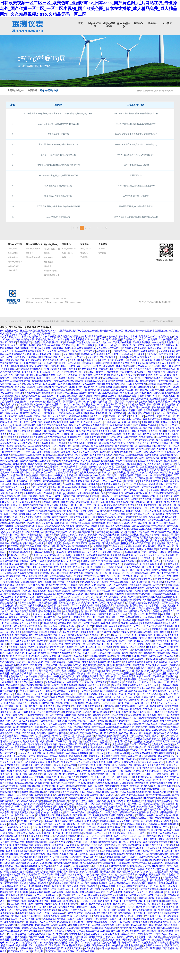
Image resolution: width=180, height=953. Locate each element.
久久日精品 (61, 942)
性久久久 (96, 342)
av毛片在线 (48, 821)
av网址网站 (84, 845)
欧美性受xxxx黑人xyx (19, 555)
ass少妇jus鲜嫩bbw (131, 930)
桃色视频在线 (72, 892)
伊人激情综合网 (95, 458)
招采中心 (152, 23)
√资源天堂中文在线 (72, 401)
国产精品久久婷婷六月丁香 (95, 425)
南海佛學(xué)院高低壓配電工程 (58, 196)
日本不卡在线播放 (163, 378)
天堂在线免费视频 (145, 401)
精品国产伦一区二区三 (69, 718)
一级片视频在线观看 (50, 401)
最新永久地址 (91, 360)
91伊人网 (164, 632)
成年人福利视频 (124, 366)
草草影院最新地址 (77, 552)
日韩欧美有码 (98, 502)
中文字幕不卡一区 (108, 629)
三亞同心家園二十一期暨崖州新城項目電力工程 (58, 124)
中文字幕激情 (118, 818)
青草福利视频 (63, 703)
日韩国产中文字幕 (167, 759)
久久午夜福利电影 (139, 582)
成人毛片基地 (157, 452)
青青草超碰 (145, 499)
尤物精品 (168, 487)
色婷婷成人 (37, 413)
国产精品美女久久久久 (137, 854)
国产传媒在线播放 (141, 922)
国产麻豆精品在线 (51, 738)
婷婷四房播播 (100, 865)
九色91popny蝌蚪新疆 (11, 425)
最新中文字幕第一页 (150, 534)
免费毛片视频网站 (115, 384)
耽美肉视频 (47, 729)
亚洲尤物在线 (35, 824)
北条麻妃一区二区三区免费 (76, 478)
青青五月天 (168, 534)
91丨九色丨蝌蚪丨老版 (158, 682)
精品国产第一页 (140, 398)
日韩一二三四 (171, 650)
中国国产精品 (90, 390)
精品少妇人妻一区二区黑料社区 (157, 602)
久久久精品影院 (34, 360)
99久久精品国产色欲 (161, 336)
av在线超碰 (27, 679)
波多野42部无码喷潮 (23, 727)
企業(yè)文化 (13, 253)
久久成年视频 (70, 354)
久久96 (103, 452)
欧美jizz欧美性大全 (75, 555)
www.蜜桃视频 (111, 848)
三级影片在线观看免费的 (160, 384)
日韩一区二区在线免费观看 (105, 727)
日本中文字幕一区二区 (164, 523)
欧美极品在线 (40, 591)
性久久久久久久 (108, 795)
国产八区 (101, 632)
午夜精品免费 (103, 351)
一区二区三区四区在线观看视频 (90, 762)
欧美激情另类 (153, 907)
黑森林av (110, 502)
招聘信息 (102, 253)
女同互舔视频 (161, 806)
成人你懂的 (152, 354)
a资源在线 (55, 460)
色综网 (49, 928)
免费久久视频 (93, 670)
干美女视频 (23, 792)
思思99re (159, 564)
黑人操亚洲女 (7, 564)
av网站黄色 (29, 523)
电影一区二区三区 (168, 484)
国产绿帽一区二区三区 (29, 821)
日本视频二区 (127, 392)
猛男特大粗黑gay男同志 (84, 591)
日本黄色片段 (169, 404)
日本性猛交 (97, 398)
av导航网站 (45, 348)
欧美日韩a (71, 786)
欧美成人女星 (49, 369)
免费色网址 (143, 469)
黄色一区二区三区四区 (125, 836)
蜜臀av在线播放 (96, 620)
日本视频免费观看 (136, 404)
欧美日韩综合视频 (57, 732)
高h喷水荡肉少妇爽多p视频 (98, 381)
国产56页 (15, 499)
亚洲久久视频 (51, 508)
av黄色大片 (53, 647)
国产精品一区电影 (90, 824)
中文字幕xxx (102, 528)
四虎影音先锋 (152, 588)
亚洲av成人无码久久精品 (23, 641)
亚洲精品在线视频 (163, 638)
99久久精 (89, 874)
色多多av (93, 907)
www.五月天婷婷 (82, 727)
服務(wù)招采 (85, 248)
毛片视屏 (54, 366)
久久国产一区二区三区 (37, 487)
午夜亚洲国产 (40, 907)
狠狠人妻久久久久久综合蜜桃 (95, 463)
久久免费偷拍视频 (9, 886)
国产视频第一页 (45, 407)
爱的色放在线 (157, 789)
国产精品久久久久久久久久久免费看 (139, 339)
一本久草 (83, 904)
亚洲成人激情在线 (86, 750)
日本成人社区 (50, 384)
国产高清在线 (156, 582)
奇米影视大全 (71, 475)
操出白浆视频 (39, 484)
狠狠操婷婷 (84, 354)
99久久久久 (110, 936)
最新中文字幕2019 (76, 443)
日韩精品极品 (127, 475)
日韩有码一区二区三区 (91, 564)
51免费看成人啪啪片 (44, 803)
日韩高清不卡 (131, 608)
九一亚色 (111, 576)
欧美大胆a (83, 836)
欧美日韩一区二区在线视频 (150, 676)
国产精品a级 (162, 508)
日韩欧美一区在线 (24, 629)
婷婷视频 (93, 540)
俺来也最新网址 (91, 428)
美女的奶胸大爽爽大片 (86, 472)
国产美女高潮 (51, 780)
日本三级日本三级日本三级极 (138, 661)
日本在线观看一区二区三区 (100, 644)
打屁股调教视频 (74, 833)
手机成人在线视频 (119, 582)
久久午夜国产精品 (132, 434)
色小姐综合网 (117, 499)
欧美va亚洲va (134, 407)
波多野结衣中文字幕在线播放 (54, 857)
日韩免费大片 (48, 930)
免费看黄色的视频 (50, 502)
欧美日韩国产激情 (138, 656)
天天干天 (158, 357)
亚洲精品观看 (139, 883)
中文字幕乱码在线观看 (140, 585)
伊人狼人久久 (33, 836)
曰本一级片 (149, 508)
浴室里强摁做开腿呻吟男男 (125, 623)
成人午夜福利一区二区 (24, 756)
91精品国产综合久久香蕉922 (160, 345)
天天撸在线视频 (97, 487)
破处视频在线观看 (17, 647)
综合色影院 (148, 564)
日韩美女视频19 (88, 632)
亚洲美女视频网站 (68, 688)
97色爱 (35, 342)
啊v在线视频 (147, 919)
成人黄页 (51, 375)
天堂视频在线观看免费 (15, 593)
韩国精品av (42, 756)
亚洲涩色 (145, 786)
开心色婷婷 (31, 511)
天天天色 (87, 549)
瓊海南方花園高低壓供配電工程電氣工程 (58, 155)
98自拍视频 (45, 392)
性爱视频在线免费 (168, 797)
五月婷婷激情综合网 (162, 499)
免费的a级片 (75, 390)
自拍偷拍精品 (7, 865)
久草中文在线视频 (86, 765)
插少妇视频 (135, 919)
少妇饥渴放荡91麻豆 (34, 762)
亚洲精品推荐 (24, 342)
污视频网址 (159, 670)
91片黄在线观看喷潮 (36, 842)
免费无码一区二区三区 (33, 928)
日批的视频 (139, 673)
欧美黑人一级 (87, 605)
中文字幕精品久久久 (10, 336)
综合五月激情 (167, 472)
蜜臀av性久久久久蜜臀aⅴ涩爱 (115, 741)
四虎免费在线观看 (92, 706)
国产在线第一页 (124, 664)
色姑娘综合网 (83, 502)
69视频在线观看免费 (57, 425)
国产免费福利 (54, 484)
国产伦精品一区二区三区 (121, 573)
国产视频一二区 (52, 410)
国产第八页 (56, 679)
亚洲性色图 (6, 463)
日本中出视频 (48, 703)
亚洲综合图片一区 (13, 517)
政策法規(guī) (67, 257)
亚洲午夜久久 (154, 392)
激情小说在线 (132, 499)
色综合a (51, 842)
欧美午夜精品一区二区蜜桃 (147, 366)
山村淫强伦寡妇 (133, 511)
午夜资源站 (18, 608)
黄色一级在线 (124, 724)
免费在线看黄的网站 (136, 463)
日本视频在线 (36, 771)
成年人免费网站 (129, 561)
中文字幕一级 (144, 904)
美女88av (107, 342)
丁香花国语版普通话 (164, 753)
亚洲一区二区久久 (128, 732)
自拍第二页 (48, 455)
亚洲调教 (78, 694)
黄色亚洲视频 (69, 419)
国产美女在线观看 (109, 558)
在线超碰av (31, 620)
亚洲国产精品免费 (92, 469)
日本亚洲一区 (11, 718)
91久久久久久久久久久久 (147, 555)
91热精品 (23, 718)
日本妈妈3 (28, 517)
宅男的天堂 (144, 336)
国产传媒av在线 (71, 511)
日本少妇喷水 (155, 463)
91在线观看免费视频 (20, 381)
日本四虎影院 (48, 458)
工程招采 (84, 257)
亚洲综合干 (139, 354)
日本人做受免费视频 (93, 768)
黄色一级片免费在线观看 (46, 404)
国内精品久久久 (36, 661)
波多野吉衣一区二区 (168, 546)
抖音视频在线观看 (59, 883)
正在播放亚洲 (150, 546)
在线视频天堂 (88, 404)
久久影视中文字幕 (152, 617)
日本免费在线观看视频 (164, 369)
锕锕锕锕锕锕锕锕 (20, 366)
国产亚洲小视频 (43, 490)
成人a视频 (81, 431)
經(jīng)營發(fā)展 (150, 91)
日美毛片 (98, 375)
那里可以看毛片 (21, 390)
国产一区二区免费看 (67, 375)
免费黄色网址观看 (41, 848)
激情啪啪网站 (167, 812)
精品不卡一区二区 (121, 635)
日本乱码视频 (109, 706)
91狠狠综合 (110, 928)
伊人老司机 (10, 567)
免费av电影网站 (80, 487)
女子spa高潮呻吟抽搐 (120, 883)
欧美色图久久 (89, 641)
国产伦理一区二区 (25, 839)
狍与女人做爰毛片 (32, 384)
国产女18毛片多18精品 (26, 357)
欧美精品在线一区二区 (91, 732)
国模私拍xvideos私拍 (145, 573)
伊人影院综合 (68, 783)
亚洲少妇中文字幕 (74, 913)
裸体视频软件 (74, 437)
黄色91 (18, 466)
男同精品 (85, 561)
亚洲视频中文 (97, 715)
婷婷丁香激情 (146, 413)
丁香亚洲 (141, 936)
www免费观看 (168, 363)
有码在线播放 (131, 437)
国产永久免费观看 (126, 517)
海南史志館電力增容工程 (58, 134)
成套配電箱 (48, 262)
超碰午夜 (50, 691)
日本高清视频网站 (165, 898)
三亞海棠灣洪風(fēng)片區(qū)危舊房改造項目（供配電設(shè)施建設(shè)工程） (58, 113)
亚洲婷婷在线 (110, 691)
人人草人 (17, 384)
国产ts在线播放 (170, 768)
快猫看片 (20, 815)
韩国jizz (101, 384)
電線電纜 (47, 266)
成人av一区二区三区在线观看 (60, 496)
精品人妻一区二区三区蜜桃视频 (114, 514)
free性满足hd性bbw (168, 833)
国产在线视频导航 (128, 638)
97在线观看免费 (51, 434)
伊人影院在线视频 (24, 573)
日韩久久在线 (61, 865)
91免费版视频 (98, 546)
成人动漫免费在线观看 (141, 753)
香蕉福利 (44, 576)
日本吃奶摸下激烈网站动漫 (63, 901)
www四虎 (127, 667)
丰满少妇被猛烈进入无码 (103, 517)
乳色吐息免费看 (108, 942)
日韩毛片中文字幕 (52, 478)
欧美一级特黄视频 (131, 422)
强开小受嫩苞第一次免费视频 (127, 709)
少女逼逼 (20, 656)
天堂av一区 (16, 505)
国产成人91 (79, 729)
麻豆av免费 (70, 342)
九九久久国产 (59, 416)
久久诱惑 (37, 437)
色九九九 (11, 478)
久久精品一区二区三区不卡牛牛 (76, 505)
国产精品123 (29, 425)
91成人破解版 (52, 505)
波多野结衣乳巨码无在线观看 (138, 428)
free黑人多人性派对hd (149, 694)
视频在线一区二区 (26, 407)
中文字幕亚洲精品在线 (162, 443)
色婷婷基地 (37, 508)
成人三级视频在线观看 (120, 537)
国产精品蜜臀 (64, 623)
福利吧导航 (34, 774)
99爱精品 (106, 635)
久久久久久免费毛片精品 (116, 549)
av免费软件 (108, 508)
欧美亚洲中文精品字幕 (110, 729)
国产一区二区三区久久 (138, 744)
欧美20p (58, 407)
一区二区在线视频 (152, 511)
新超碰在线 (21, 401)
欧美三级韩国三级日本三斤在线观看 (79, 629)
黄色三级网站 (52, 605)
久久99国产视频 (145, 806)
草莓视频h (71, 765)
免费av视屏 (50, 534)
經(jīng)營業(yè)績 (49, 90)
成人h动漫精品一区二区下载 (27, 481)
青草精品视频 (27, 871)
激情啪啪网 (92, 729)
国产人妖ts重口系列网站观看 (85, 434)
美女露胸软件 (78, 703)
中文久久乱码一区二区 (128, 821)
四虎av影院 (75, 800)
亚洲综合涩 (16, 759)
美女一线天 (38, 543)
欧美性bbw (44, 549)
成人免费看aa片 (170, 561)
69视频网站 (58, 348)
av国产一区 (57, 685)
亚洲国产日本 (39, 431)
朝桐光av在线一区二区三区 (87, 508)
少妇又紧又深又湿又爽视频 (20, 860)
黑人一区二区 (135, 803)
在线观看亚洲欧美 (127, 395)
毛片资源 (117, 685)
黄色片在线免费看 (22, 484)
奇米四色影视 (158, 526)
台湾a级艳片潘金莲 (101, 354)
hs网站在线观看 (167, 395)
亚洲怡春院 (10, 703)
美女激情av (155, 540)
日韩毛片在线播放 (55, 523)
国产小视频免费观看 (38, 901)
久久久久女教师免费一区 (69, 469)
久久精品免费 (158, 620)
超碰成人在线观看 (15, 360)
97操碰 (82, 466)
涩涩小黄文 (109, 939)
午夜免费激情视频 (86, 419)
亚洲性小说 (168, 540)
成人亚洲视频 (105, 608)
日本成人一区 (137, 416)
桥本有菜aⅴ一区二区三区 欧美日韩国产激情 (74, 392)
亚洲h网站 (99, 724)
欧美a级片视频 (48, 623)
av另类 (34, 443)
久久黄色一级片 (140, 452)
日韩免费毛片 (73, 528)
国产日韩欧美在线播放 (69, 336)
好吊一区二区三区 (86, 366)
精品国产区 (131, 886)
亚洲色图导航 (146, 638)
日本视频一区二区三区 (53, 833)
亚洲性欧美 (80, 617)
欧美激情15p (25, 514)
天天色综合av (171, 342)
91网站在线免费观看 (42, 552)
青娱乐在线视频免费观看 (107, 531)
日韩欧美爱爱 (7, 750)
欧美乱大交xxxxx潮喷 (95, 576)
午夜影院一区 (152, 416)
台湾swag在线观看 (163, 800)
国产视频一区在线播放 (66, 582)
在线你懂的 (58, 892)
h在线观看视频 (42, 783)
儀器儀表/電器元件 (51, 275)
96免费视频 (105, 709)
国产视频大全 (51, 413)
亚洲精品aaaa (138, 774)
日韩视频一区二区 (70, 452)
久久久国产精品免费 (67, 369)
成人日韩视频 (165, 836)
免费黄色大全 (146, 579)
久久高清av (25, 827)
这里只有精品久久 (132, 564)
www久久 (98, 422)
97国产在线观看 (108, 357)
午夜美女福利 (157, 431)
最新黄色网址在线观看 (139, 827)
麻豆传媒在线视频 (24, 537)
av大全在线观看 (156, 939)
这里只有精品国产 (52, 419)
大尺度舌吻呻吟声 (111, 469)
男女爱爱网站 (142, 390)
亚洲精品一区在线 (143, 641)
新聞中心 (138, 23)
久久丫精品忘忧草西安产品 (162, 493)
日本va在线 (81, 771)
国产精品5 (134, 895)
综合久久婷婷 (22, 682)
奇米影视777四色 (99, 481)
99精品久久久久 (37, 528)
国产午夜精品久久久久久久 (156, 434)
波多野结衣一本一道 (75, 372)
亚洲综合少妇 (87, 889)
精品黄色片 (60, 638)
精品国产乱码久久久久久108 (112, 614)
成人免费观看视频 (124, 446)
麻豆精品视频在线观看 (19, 552)
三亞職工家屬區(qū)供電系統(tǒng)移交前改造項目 (58, 206)
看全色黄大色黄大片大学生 (156, 842)
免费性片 (80, 818)
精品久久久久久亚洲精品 (44, 336)
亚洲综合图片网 (112, 422)
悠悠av (62, 806)
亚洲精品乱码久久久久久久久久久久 (78, 520)
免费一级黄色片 (14, 715)
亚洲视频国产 (86, 531)
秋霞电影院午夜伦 (170, 410)
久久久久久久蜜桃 (68, 904)
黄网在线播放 (102, 735)
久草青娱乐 (45, 443)
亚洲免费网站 (53, 762)
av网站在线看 (65, 659)
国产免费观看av (116, 511)
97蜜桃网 (86, 945)
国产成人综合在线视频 (108, 339)
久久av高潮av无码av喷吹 (108, 348)
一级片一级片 (145, 593)
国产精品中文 (153, 458)
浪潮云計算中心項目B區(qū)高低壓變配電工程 (58, 144)
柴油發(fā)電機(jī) (51, 271)
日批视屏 (121, 357)
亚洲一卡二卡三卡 (58, 387)
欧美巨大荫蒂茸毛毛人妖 (150, 460)
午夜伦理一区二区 (59, 390)
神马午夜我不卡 (134, 617)
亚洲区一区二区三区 (125, 644)
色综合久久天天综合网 (99, 685)
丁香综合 (93, 496)
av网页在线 (158, 762)
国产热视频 (82, 496)
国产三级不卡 (113, 774)
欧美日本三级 (29, 732)
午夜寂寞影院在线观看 (46, 635)
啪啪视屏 (103, 369)
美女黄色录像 (25, 437)
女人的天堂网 (91, 387)
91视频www (68, 570)
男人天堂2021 (82, 939)
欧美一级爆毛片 (128, 676)
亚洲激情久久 (129, 469)
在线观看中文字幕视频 (77, 753)
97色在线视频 (99, 585)
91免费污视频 (149, 549)
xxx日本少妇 (12, 942)
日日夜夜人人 (66, 508)
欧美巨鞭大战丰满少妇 (50, 632)
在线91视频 (60, 670)
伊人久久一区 (98, 416)
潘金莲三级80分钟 (53, 617)
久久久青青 (25, 797)
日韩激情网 (124, 431)
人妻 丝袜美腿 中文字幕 (117, 753)
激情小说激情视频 (133, 945)
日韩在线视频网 (29, 582)
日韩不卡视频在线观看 (48, 452)
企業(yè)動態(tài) (69, 248)
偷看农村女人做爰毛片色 (29, 478)
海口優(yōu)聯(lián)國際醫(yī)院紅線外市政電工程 (58, 165)
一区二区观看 (123, 703)
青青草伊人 (21, 446)
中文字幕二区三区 (39, 390)
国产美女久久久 (161, 641)
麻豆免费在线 (133, 602)
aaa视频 (142, 682)
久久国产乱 (63, 534)
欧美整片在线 (20, 744)
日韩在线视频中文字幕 (50, 611)
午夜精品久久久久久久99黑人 (25, 623)
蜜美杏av (74, 564)
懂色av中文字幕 (14, 449)
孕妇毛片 (172, 886)
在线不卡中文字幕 (116, 868)
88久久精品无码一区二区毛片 (111, 404)
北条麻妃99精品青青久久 (163, 611)
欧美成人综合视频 (162, 792)
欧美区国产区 (114, 762)
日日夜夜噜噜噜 (94, 567)
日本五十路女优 (95, 372)
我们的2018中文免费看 (107, 596)
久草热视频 (104, 390)
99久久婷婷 (33, 401)
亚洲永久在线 (52, 851)
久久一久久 (72, 877)
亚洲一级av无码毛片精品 (77, 481)
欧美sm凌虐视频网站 (42, 381)
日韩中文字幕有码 (128, 336)
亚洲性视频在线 (165, 381)
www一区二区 (42, 679)
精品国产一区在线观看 (164, 593)
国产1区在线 (43, 913)
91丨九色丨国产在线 (123, 458)
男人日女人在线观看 (25, 387)
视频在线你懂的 (46, 582)
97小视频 (153, 484)
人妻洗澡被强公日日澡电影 (138, 360)
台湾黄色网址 (87, 511)
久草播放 (175, 528)
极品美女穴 (96, 939)
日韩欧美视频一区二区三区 (14, 706)
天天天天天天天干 (61, 517)
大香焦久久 (115, 345)
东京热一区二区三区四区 (75, 543)
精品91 (54, 688)
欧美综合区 (64, 537)
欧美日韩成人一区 (45, 815)
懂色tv (138, 839)
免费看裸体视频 (147, 437)
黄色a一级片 (35, 833)
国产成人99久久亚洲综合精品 (99, 579)
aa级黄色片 (40, 673)
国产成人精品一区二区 (122, 390)
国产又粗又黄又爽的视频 (64, 446)
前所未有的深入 (60, 440)
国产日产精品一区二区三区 (91, 599)
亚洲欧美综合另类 (150, 422)
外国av (51, 472)
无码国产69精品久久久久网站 (60, 951)
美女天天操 (29, 741)
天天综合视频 (107, 664)
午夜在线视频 (124, 863)
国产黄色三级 (86, 395)
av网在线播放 (111, 372)
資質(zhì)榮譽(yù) (15, 262)
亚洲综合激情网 (61, 564)
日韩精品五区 (154, 404)
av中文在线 (100, 475)
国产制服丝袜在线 (108, 387)
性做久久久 (104, 818)
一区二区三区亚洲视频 (90, 691)
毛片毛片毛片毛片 (87, 901)
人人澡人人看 (66, 868)
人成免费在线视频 (129, 596)
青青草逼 (82, 786)
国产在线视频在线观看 (63, 378)
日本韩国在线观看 (151, 599)
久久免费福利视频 (137, 939)
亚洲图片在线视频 (142, 342)
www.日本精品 (141, 591)
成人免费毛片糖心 (44, 428)
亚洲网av (141, 815)
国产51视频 (58, 644)
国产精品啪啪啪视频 (52, 481)
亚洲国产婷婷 (127, 727)
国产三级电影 (15, 546)
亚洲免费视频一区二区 (94, 700)
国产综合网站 (126, 641)
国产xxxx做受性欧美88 (120, 809)
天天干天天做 (163, 741)
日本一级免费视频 (48, 659)
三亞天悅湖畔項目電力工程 (58, 217)
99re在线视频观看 (69, 466)
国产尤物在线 (135, 845)
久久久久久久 (7, 653)
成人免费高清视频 (110, 851)
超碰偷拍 (42, 732)
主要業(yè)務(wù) (15, 90)
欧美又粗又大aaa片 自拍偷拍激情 (149, 865)
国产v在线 (28, 466)
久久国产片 (93, 357)
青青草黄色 (95, 635)
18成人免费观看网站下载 (55, 360)
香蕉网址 (57, 354)
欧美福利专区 (142, 540)
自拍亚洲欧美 (51, 537)
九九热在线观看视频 (108, 392)
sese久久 (19, 392)
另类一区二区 (104, 591)
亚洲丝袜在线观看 (170, 422)
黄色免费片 (149, 741)
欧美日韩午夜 (73, 933)
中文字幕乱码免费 (145, 440)
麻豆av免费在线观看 (122, 765)
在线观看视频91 (164, 401)
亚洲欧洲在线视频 (119, 528)
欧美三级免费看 (148, 381)
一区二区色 (52, 936)
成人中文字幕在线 (166, 573)
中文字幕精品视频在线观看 (145, 632)
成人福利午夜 (145, 523)
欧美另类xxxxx (128, 933)
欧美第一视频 (99, 493)
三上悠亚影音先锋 (159, 398)
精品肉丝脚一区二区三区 (122, 440)
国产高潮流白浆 (153, 809)
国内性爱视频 (168, 555)
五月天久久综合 (42, 694)
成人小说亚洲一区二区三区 (41, 593)
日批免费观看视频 (158, 727)
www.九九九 (101, 511)
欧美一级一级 (111, 398)
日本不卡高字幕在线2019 (102, 455)
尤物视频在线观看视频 (104, 815)
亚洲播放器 (110, 375)
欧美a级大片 (158, 537)
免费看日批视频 (36, 605)
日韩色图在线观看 (13, 922)
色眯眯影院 (95, 543)
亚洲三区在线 (113, 599)
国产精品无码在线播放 (116, 410)
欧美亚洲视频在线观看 (103, 460)
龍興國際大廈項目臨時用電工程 (58, 186)
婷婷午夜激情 (13, 685)
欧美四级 (106, 623)
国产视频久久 (77, 883)
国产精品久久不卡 (69, 463)
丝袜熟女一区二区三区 (95, 573)
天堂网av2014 (142, 475)
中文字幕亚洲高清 (110, 756)
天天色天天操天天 (142, 537)
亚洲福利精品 (158, 514)
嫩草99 (103, 360)
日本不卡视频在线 (140, 431)
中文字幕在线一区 (41, 735)
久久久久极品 (44, 378)
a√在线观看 (170, 845)
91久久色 (12, 540)
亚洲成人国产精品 (141, 526)
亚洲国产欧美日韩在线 (137, 860)
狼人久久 (40, 523)
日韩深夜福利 (76, 387)
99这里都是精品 (9, 369)
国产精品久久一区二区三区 (58, 650)
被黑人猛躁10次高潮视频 (166, 732)
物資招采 (84, 253)
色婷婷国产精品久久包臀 (134, 712)
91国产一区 (155, 390)
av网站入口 (27, 688)
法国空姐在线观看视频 (108, 520)
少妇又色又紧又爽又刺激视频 (59, 526)
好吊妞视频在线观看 (10, 874)
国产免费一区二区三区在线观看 (146, 487)
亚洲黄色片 (135, 697)
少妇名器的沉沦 (30, 576)
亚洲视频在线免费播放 (145, 738)
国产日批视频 (169, 874)
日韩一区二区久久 (69, 605)
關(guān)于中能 (15, 244)
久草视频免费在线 (41, 558)
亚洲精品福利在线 (145, 898)
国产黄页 (163, 354)
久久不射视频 (70, 611)
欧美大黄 (41, 425)
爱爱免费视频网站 (59, 579)
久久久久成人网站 (116, 833)
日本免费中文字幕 (72, 484)
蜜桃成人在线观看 (24, 783)
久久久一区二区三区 (112, 466)
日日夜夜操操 (126, 783)
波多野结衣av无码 (60, 925)
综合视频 (153, 833)
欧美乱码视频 (31, 549)
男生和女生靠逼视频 (16, 670)
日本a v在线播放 (21, 830)
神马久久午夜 (139, 848)
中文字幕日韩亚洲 (124, 478)
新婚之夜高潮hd (160, 904)
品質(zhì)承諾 (13, 266)
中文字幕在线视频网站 (161, 475)
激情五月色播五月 (156, 372)
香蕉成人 (68, 617)
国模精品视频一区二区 (26, 348)
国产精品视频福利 (40, 768)
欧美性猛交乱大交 (80, 517)
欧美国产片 (20, 564)
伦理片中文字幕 (107, 886)
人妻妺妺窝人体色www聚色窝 (15, 443)
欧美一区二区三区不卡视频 (83, 440)
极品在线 (26, 336)
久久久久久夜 (7, 611)
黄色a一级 (55, 487)
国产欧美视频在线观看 (145, 425)
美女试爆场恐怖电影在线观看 (69, 381)
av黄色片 (171, 697)
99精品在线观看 (9, 821)
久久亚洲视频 (151, 771)
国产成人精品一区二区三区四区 (72, 803)
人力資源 (167, 23)
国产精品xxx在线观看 (67, 691)
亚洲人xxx (157, 644)
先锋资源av (155, 517)
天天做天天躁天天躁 (168, 709)
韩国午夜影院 (21, 398)
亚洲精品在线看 (64, 815)
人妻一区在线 (46, 865)
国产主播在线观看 (17, 901)
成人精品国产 (11, 416)
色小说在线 (12, 797)
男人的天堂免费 (14, 493)
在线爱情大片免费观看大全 (26, 570)
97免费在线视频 (48, 750)
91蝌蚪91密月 (161, 933)
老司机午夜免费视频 (163, 360)
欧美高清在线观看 (168, 466)
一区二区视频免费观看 (34, 709)
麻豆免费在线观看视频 (24, 378)
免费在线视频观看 (119, 659)
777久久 (108, 458)
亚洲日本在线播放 (29, 363)
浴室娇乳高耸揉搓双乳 (29, 369)
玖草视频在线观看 (129, 558)
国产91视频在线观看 (29, 458)
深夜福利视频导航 (54, 948)
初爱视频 (72, 670)
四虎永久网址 (94, 466)
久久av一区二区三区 (18, 434)
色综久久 (128, 484)
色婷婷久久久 (10, 437)
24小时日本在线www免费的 (27, 738)
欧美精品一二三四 (115, 617)
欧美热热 (36, 797)
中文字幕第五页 (92, 851)
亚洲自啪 (85, 398)
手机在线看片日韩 (13, 709)
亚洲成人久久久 (14, 632)
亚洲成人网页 (86, 375)
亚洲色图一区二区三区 (75, 407)
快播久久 (46, 570)
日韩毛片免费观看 (118, 369)
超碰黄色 (158, 700)
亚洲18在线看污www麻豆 (93, 892)
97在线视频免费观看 (126, 460)
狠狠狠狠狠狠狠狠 (22, 638)
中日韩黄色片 (146, 558)
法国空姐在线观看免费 (103, 925)
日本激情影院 (22, 892)
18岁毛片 (157, 585)
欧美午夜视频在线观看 (105, 395)
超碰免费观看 (135, 508)
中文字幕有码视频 (105, 366)
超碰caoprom (130, 593)
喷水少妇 (28, 803)
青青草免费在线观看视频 (56, 422)
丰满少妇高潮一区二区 (51, 342)
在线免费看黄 (37, 682)
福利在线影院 (157, 880)
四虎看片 (22, 661)
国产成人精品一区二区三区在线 (38, 395)
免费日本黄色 (98, 526)
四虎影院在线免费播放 (69, 384)
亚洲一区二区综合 (115, 679)
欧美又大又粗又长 (9, 460)
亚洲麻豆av (53, 466)
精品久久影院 (85, 626)
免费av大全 (94, 449)
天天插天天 (99, 679)
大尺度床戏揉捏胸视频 (143, 928)
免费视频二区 (105, 401)
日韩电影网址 (160, 886)
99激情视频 (132, 413)
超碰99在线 (121, 845)
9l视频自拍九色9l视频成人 (132, 372)
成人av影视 (146, 700)
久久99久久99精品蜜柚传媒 (57, 706)
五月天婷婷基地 (93, 593)
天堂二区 (116, 540)
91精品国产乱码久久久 (138, 443)
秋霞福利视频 (164, 653)
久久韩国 (74, 561)
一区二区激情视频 (24, 806)
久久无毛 (55, 783)
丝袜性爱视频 (169, 599)
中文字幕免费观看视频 (120, 673)
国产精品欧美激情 (125, 449)
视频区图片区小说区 (139, 611)
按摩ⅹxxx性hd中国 (151, 930)
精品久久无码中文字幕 (113, 443)
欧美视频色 (128, 348)
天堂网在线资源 (107, 898)
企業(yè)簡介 (13, 248)
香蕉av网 (86, 718)
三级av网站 (121, 939)
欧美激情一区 (59, 886)
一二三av (158, 650)
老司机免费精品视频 (60, 576)
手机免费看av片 (9, 833)
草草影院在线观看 (147, 759)
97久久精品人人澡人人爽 (27, 800)
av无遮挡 (62, 351)
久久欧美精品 (161, 661)
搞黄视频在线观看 (48, 357)
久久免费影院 (35, 753)
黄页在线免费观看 (22, 558)
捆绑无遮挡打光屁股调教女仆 (90, 570)
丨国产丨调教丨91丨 (148, 395)
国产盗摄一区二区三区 (85, 514)
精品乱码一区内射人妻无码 (132, 812)
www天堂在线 (11, 786)
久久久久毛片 (11, 514)
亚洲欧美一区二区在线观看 (146, 747)
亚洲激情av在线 (116, 360)
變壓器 (47, 253)
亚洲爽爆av (110, 786)
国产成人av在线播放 (66, 614)
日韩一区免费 (121, 656)
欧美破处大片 (130, 682)
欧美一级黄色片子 (25, 339)
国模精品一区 (169, 392)
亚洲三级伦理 (20, 463)
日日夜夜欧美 (115, 661)
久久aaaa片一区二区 (105, 777)
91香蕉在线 (144, 531)
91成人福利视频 (68, 588)
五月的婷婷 (141, 348)
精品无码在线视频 (39, 366)
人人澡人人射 (10, 404)
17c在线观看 (26, 907)
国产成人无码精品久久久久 (70, 593)
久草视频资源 (35, 599)
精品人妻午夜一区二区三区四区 (54, 620)
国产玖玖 (125, 774)
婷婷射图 (146, 407)
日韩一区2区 (36, 531)
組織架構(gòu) (13, 257)
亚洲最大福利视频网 (56, 585)
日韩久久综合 (58, 877)
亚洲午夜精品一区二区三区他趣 (130, 647)
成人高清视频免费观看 (167, 440)
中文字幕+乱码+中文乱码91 (68, 596)
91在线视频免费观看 (33, 505)
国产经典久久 (48, 898)
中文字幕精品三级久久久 (83, 339)
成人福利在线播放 (132, 546)
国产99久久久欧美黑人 (31, 410)
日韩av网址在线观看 (96, 827)
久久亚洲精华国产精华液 (67, 795)
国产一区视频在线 (113, 437)
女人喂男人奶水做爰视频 (160, 449)
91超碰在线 (108, 593)
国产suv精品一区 (42, 416)
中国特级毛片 (81, 936)
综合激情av (131, 759)
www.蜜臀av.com (110, 378)
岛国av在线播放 (51, 830)
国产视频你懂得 (169, 608)
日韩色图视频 (150, 839)
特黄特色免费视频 (134, 771)
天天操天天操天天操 (126, 375)
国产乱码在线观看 (89, 886)
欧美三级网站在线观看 (55, 398)
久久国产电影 (11, 458)
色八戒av (37, 419)
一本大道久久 (29, 452)
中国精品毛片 (125, 419)
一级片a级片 (124, 922)
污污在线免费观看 (132, 729)
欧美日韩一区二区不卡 (67, 363)
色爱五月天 (47, 800)
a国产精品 (49, 531)
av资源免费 (77, 576)
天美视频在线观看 (122, 342)
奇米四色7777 (115, 428)
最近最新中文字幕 (139, 605)
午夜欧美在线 (29, 712)
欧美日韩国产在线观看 (71, 573)
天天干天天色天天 (167, 703)
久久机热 (140, 458)
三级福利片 (112, 336)
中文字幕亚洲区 (12, 688)
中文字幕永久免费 (63, 567)
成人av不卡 (138, 809)
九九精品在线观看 (163, 558)
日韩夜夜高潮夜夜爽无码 (94, 661)
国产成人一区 (36, 706)
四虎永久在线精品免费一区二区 (125, 626)
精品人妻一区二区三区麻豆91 (93, 611)
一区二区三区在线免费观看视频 (158, 626)
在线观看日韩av (149, 351)
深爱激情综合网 (85, 777)
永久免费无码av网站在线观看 (145, 363)
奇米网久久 (102, 345)
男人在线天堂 (11, 588)
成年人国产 (74, 398)
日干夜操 (135, 703)
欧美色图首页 (150, 419)
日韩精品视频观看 (104, 605)
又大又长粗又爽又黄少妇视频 (154, 481)
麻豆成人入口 (106, 472)
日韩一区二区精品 (33, 422)
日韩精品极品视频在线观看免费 (83, 558)
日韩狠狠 (57, 848)
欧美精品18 (62, 531)
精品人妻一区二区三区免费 (86, 623)
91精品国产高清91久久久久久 (71, 458)
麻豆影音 (98, 549)
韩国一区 (8, 694)
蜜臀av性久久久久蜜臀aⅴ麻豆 (34, 588)
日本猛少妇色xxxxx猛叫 (39, 564)
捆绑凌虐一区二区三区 (133, 345)
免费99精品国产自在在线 (86, 860)
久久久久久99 (29, 372)
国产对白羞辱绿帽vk (10, 679)
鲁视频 (76, 650)
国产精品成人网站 (68, 626)
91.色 (110, 656)
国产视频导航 (167, 588)
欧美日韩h (120, 789)
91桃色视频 (136, 741)
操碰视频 (90, 345)
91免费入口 (67, 762)
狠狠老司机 (139, 664)
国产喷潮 (131, 688)
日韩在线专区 (31, 392)
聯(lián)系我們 (13, 270)
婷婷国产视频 (30, 632)
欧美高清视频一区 (89, 709)
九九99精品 (103, 440)
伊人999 (174, 632)
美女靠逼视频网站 (63, 729)
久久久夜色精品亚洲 (135, 384)
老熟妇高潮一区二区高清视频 (110, 413)
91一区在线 (147, 821)
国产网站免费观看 (63, 747)
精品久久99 (160, 413)
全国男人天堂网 (36, 463)
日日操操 (65, 434)
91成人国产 (92, 818)
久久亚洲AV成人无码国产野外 (120, 768)
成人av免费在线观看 (125, 874)
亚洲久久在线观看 (120, 496)
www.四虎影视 (18, 809)
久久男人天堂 (126, 378)
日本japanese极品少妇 (145, 446)
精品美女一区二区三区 (117, 487)
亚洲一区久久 (97, 753)
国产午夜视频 (59, 443)
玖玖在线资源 (25, 404)
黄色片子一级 (170, 505)
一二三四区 (20, 750)
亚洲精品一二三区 (161, 827)
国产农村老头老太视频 (32, 534)
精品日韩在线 (8, 945)
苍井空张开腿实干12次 (70, 664)
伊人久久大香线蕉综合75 (49, 712)
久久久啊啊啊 (166, 339)
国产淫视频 (42, 387)
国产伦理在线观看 (71, 945)
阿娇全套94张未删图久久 (140, 357)
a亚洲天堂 (72, 585)
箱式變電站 (48, 257)
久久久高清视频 (96, 786)
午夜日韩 (130, 401)
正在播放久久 (7, 635)
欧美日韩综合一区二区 (73, 345)
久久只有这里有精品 (142, 635)
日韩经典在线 (99, 523)
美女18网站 (85, 585)
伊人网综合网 (82, 455)
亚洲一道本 (93, 407)
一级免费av (44, 721)
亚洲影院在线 (104, 765)
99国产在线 (119, 401)
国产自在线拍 (88, 528)
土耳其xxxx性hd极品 (122, 354)
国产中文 (41, 641)
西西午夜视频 (171, 460)
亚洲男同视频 (170, 596)
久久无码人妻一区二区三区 (81, 351)
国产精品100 (84, 688)
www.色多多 (165, 375)
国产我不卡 (113, 475)
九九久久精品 (48, 919)
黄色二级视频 (89, 384)
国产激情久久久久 (9, 345)
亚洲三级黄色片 (86, 588)
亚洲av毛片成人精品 (141, 780)
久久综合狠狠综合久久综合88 (79, 759)
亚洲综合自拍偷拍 (44, 795)
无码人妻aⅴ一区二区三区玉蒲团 (24, 520)
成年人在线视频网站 (40, 892)
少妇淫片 (170, 762)
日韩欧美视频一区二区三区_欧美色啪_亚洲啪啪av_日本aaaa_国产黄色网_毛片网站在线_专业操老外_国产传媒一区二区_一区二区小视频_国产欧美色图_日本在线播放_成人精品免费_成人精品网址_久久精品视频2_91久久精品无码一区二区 (88, 8)
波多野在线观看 (53, 682)
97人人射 (26, 614)
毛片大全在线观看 (70, 410)
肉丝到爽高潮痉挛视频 (46, 806)
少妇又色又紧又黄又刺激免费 (25, 502)
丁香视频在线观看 (72, 549)
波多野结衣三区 (124, 777)
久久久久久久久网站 (70, 404)
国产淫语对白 (32, 608)
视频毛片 (156, 735)
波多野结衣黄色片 (111, 490)
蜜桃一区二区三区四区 (117, 570)
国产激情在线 (157, 706)
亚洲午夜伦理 (160, 780)
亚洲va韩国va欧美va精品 (137, 679)
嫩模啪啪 (52, 561)
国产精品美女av (45, 596)
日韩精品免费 (7, 889)
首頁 (80, 23)
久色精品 (55, 629)
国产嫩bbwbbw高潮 (35, 375)
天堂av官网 (154, 490)
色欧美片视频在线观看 (121, 555)
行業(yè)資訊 (67, 253)
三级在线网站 (108, 449)
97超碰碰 (56, 570)
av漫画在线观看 (171, 830)
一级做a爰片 (21, 528)
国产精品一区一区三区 (117, 416)
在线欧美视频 (67, 854)
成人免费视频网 (71, 682)
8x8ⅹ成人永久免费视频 (100, 552)
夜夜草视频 (128, 540)
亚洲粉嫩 (70, 806)
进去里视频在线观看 (101, 747)
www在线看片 (134, 715)
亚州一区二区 (7, 599)
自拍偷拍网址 (30, 789)
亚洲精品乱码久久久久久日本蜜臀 (53, 339)
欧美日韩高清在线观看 (33, 496)
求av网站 (73, 531)
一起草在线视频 (94, 848)
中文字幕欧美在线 (75, 697)
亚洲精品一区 (151, 797)
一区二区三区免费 (22, 419)
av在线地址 (157, 342)
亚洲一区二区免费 (96, 617)
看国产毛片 (168, 463)
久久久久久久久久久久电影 (84, 534)
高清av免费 (73, 732)
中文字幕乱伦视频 (66, 673)
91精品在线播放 (43, 517)
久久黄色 (51, 673)
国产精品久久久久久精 (54, 824)
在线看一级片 (63, 449)
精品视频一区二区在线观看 (61, 431)
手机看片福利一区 (10, 534)
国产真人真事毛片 (20, 812)
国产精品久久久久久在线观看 (110, 588)
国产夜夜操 (33, 750)
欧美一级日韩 (156, 925)
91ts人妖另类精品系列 (54, 753)
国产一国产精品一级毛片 (134, 490)
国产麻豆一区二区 (82, 815)
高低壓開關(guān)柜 (52, 249)
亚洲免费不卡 (125, 387)
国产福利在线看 (28, 345)
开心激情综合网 (163, 387)
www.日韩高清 (169, 659)
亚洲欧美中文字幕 (47, 540)
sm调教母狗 (36, 434)
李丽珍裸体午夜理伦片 (132, 756)
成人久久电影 (76, 360)
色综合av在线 (26, 416)
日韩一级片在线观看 (42, 567)
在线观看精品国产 (135, 588)
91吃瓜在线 (90, 821)
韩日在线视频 (30, 659)
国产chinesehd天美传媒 (92, 410)
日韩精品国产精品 (70, 460)
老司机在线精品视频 (96, 656)
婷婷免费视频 (52, 792)
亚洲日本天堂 (54, 641)
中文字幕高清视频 (10, 582)
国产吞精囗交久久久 (70, 895)
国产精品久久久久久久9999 (24, 916)
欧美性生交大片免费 (164, 428)
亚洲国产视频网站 (144, 378)
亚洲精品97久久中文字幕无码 (15, 413)
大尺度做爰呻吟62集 (113, 771)
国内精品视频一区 (151, 496)
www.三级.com (116, 481)
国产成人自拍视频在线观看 (34, 499)
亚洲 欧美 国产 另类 (148, 375)
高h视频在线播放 (52, 771)
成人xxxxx (37, 638)
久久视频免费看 (166, 351)
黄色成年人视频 (66, 907)
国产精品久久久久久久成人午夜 (143, 472)
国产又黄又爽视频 (153, 830)
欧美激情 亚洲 (94, 443)
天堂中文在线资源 (113, 564)
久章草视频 (120, 472)
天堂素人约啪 (84, 342)
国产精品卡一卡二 (79, 857)
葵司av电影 (140, 392)
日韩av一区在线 (68, 366)
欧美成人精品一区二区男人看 (163, 348)
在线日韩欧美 (121, 605)
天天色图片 (125, 398)
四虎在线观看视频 (88, 369)
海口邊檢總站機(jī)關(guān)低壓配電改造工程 (58, 175)
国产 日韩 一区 (168, 416)
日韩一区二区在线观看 (157, 774)
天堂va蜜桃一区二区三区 (158, 795)
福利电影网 (151, 756)
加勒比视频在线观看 (167, 688)
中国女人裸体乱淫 (156, 936)
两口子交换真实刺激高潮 (149, 768)
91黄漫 (81, 670)
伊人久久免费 (51, 626)
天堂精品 (9, 573)
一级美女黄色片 (107, 907)
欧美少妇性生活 (90, 484)
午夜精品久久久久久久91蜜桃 (102, 431)
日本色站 (60, 933)
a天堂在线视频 (118, 744)
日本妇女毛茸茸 (115, 892)
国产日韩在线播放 (72, 679)
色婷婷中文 (21, 599)
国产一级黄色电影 (92, 490)
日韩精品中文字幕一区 (70, 780)
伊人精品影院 (52, 463)
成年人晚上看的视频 (14, 375)
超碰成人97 (173, 579)
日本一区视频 (18, 472)
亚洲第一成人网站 (15, 511)
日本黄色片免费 (47, 469)
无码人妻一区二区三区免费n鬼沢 (140, 466)
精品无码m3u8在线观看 (48, 345)
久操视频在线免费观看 (78, 416)
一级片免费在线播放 (92, 437)
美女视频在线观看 (75, 608)
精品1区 (38, 537)
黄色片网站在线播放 (164, 803)
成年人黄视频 (57, 715)
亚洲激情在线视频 (99, 809)
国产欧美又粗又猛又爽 (136, 493)
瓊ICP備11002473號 (13, 321)
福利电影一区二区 (141, 863)
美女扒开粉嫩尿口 (42, 354)
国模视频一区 (44, 644)
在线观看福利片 (132, 552)
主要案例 (32, 90)
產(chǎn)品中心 (51, 244)
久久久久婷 (129, 670)
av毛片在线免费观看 (142, 650)
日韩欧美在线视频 (117, 827)
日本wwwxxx (68, 771)
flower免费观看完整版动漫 (28, 351)
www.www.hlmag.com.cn (155, 301)
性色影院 (174, 942)
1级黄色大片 (160, 579)
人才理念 (102, 248)
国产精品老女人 (67, 413)
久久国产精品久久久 (54, 555)
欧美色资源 (129, 505)
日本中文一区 (99, 602)
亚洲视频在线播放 (45, 667)
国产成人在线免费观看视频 (130, 455)
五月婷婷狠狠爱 (122, 721)
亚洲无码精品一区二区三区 (95, 499)
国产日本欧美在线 (171, 366)
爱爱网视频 (16, 667)
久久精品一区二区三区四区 (93, 682)
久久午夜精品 (13, 440)
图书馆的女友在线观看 (84, 659)
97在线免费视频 (160, 570)
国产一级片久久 (125, 576)
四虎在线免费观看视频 (75, 685)
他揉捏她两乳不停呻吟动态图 (95, 363)
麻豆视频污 (77, 842)
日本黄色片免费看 (120, 363)
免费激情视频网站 (86, 348)
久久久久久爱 (7, 351)
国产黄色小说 (118, 463)
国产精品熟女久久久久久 (12, 487)
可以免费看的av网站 (30, 729)
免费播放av (23, 664)
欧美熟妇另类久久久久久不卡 (122, 523)
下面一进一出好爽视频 (51, 475)
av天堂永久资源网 (20, 531)
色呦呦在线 (70, 348)
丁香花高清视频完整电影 (88, 378)
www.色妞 (141, 449)
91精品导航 (84, 446)
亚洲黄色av (104, 496)
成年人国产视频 (79, 449)
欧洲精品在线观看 (65, 472)
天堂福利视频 (136, 410)
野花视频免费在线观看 (119, 452)
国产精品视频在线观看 (96, 883)
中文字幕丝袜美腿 (167, 419)
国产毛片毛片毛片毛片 (139, 369)
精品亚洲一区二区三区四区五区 (150, 576)
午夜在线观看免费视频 (93, 336)
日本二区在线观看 (22, 431)
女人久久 (5, 531)
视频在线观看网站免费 (50, 511)
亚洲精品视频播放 (168, 771)
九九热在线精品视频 (111, 434)
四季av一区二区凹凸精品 (113, 407)
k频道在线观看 (42, 925)
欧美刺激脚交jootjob (143, 777)
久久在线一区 (140, 913)
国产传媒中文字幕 (32, 546)
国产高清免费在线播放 (26, 469)
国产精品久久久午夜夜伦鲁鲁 (111, 750)
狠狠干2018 (75, 425)
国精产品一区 (131, 481)
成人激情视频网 (12, 650)
